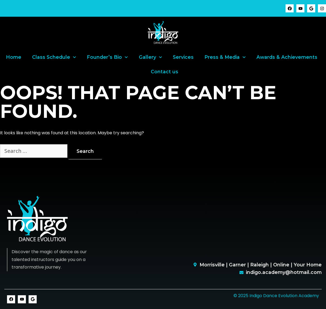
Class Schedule (54, 57)
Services (183, 57)
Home (13, 57)
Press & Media (225, 57)
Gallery (150, 57)
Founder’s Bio (107, 57)
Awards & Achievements (286, 57)
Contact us (164, 71)
